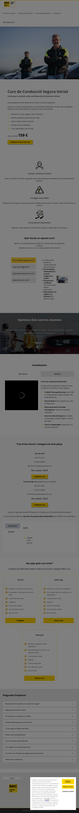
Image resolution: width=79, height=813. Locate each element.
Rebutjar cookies (68, 787)
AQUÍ (47, 800)
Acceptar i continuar (68, 781)
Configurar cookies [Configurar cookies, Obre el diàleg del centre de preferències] (68, 791)
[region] (53, 793)
